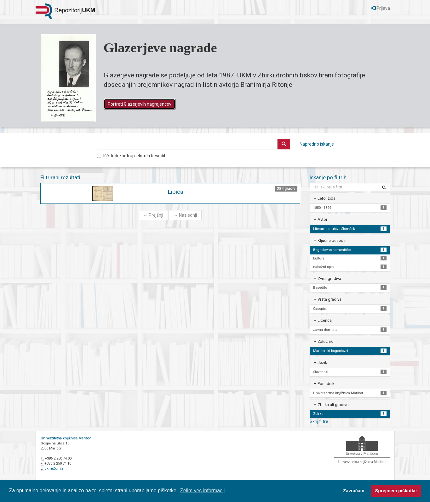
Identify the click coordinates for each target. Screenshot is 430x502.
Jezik (322, 362)
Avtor (322, 219)
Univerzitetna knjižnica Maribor (66, 438)
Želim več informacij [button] (202, 490)
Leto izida (326, 198)
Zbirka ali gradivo (333, 404)
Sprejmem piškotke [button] (396, 490)
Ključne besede (332, 240)
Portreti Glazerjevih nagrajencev (139, 104)
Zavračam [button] (353, 490)
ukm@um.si (54, 468)
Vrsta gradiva (329, 299)
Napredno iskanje (317, 144)
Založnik (325, 341)
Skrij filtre (319, 421)
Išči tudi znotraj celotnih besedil (131, 155)
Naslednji (185, 215)
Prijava (380, 8)
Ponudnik (326, 383)
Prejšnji (153, 215)
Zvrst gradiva (329, 278)
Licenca (325, 320)
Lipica (175, 191)
